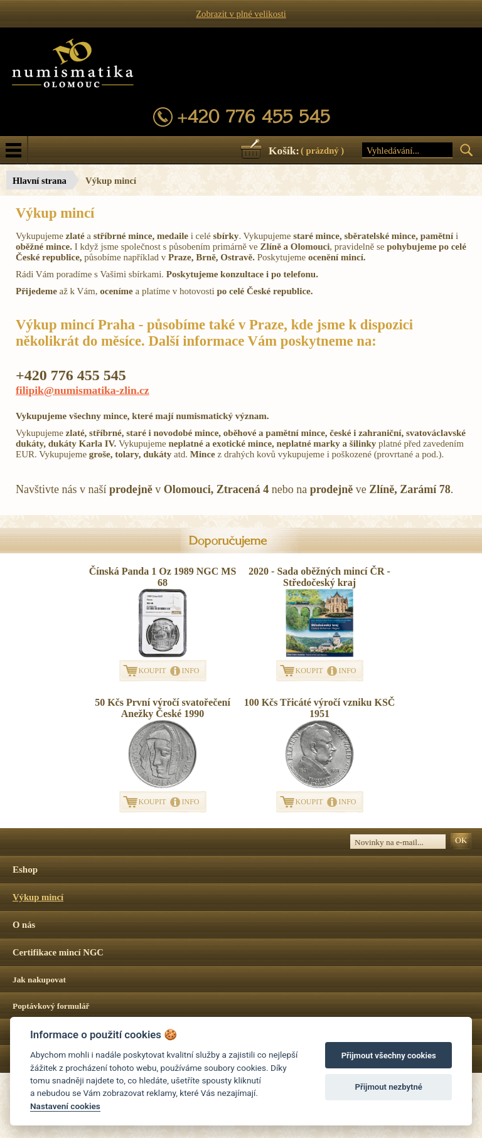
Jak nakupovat (39, 979)
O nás (24, 925)
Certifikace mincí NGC (58, 952)
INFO (191, 670)
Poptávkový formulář (51, 1006)
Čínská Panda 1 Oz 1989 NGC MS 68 (163, 577)
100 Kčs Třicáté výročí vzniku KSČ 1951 (319, 708)
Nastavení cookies (65, 1106)
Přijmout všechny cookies (388, 1055)
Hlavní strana (40, 181)
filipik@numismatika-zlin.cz (82, 390)
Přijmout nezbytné (388, 1087)
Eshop (25, 869)
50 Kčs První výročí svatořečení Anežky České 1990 (162, 708)
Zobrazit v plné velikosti (241, 14)
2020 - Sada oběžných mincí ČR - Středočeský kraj (319, 577)
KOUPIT (152, 670)
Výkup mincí (38, 897)
